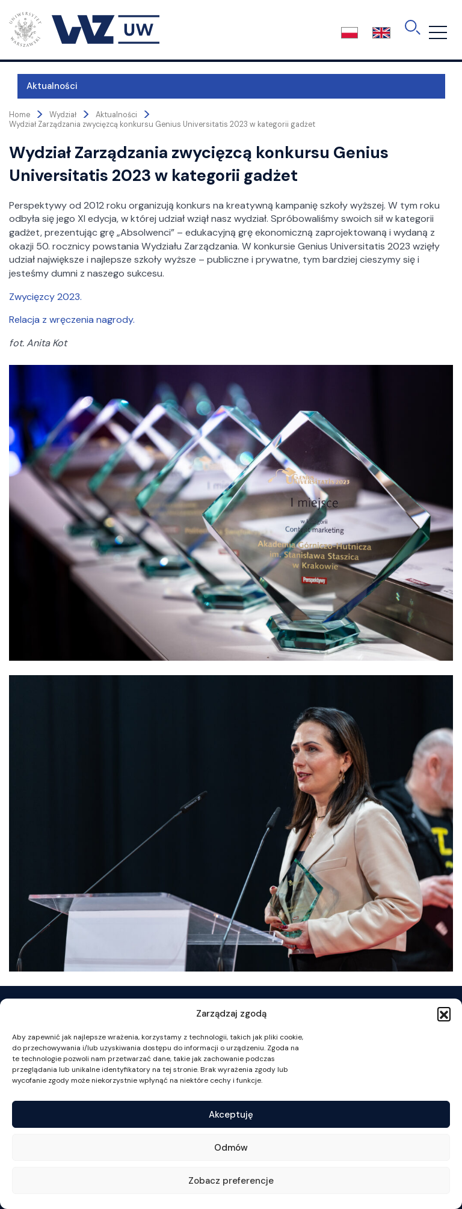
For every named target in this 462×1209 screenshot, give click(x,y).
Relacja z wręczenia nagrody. (72, 319)
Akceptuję (231, 1115)
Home (19, 115)
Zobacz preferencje (231, 1181)
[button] (444, 1014)
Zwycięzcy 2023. (45, 296)
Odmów (231, 1148)
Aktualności (43, 86)
